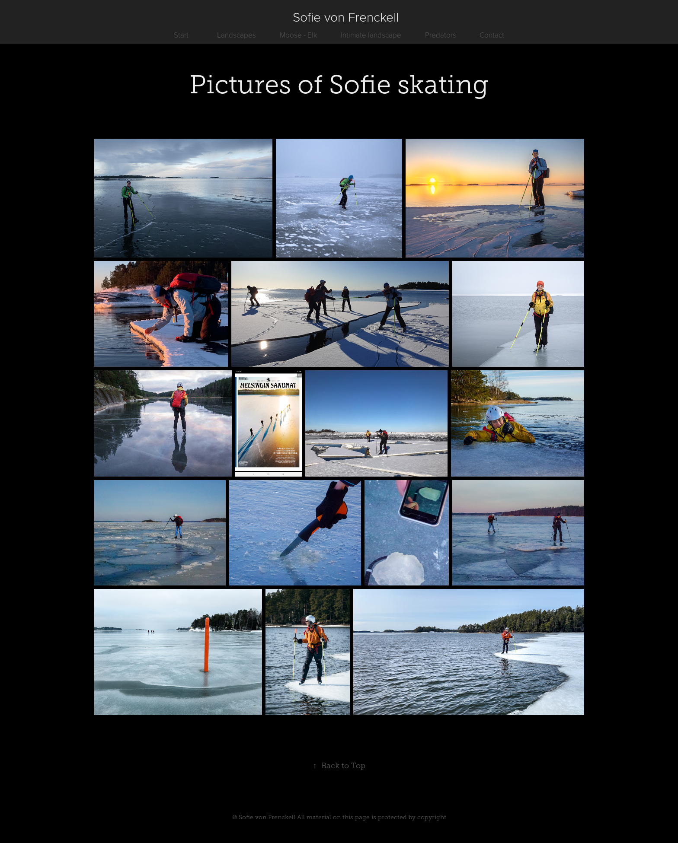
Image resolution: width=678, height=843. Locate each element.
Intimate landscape (371, 35)
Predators (440, 35)
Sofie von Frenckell (346, 16)
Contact (492, 35)
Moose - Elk (298, 35)
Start (181, 35)
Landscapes (236, 35)
